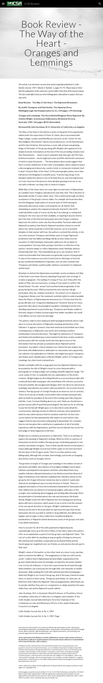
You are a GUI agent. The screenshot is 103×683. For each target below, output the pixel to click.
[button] (3, 3)
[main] (51, 43)
